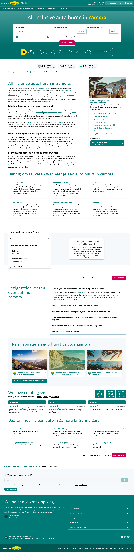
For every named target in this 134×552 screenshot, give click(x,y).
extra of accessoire (29, 124)
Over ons (120, 548)
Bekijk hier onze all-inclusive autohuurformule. (107, 143)
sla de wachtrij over (54, 112)
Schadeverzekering (100, 122)
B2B (111, 548)
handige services (20, 110)
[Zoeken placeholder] (124, 480)
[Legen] (51, 31)
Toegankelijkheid (77, 548)
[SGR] (26, 3)
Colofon (98, 548)
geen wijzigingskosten (38, 163)
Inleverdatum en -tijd (94, 27)
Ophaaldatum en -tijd (62, 27)
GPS (36, 122)
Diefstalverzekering (100, 119)
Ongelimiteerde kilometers (103, 128)
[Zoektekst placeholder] (62, 480)
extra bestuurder (41, 112)
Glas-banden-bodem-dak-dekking (105, 113)
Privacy (86, 548)
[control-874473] (65, 31)
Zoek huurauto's (67, 42)
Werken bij (127, 548)
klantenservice (100, 4)
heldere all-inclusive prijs (39, 88)
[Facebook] (122, 537)
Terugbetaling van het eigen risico (105, 125)
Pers (114, 548)
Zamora (29, 239)
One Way (69, 122)
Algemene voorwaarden (63, 548)
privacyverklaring (80, 485)
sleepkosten (50, 99)
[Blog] (128, 537)
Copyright (105, 548)
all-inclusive (79, 293)
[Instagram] (125, 537)
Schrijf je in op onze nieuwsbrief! (20, 536)
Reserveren (118, 278)
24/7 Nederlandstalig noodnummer (105, 134)
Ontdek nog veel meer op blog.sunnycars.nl (29, 380)
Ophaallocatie (20, 27)
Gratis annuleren (99, 131)
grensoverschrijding (56, 122)
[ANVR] (22, 3)
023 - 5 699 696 (14, 516)
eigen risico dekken (60, 295)
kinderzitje (29, 122)
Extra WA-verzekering (101, 116)
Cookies (92, 548)
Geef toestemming (11, 489)
